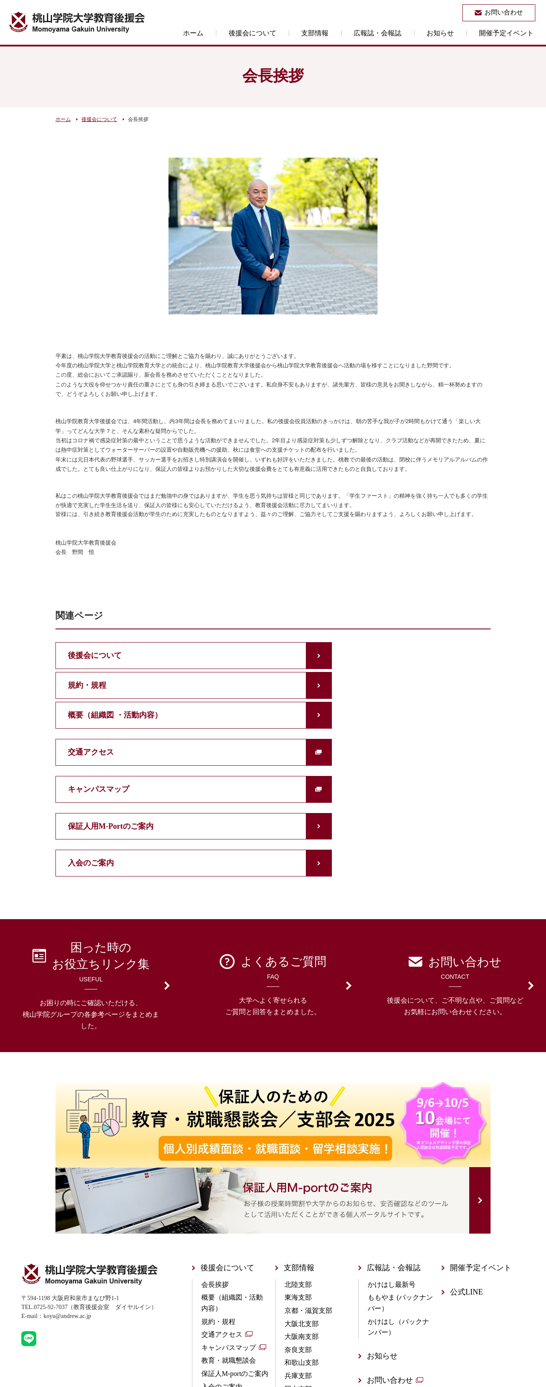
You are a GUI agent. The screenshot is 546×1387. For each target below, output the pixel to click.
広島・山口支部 (308, 1287)
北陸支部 (298, 1170)
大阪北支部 (302, 1209)
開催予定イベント (510, 33)
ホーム (237, 33)
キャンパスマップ (228, 1233)
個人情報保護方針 (397, 1289)
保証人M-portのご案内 (234, 1259)
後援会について (288, 33)
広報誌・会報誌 (397, 33)
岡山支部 (298, 1274)
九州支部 (298, 1326)
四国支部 (298, 1300)
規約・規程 (218, 1207)
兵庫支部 (298, 1261)
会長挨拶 (215, 1170)
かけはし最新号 (391, 1170)
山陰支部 (298, 1313)
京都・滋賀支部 (308, 1196)
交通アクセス (221, 1219)
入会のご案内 (221, 1272)
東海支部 (298, 1182)
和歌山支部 (302, 1247)
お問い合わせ (390, 1265)
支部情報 (343, 33)
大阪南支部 (302, 1222)
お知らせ (452, 33)
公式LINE (466, 1177)
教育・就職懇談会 (228, 1245)
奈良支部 (298, 1235)
